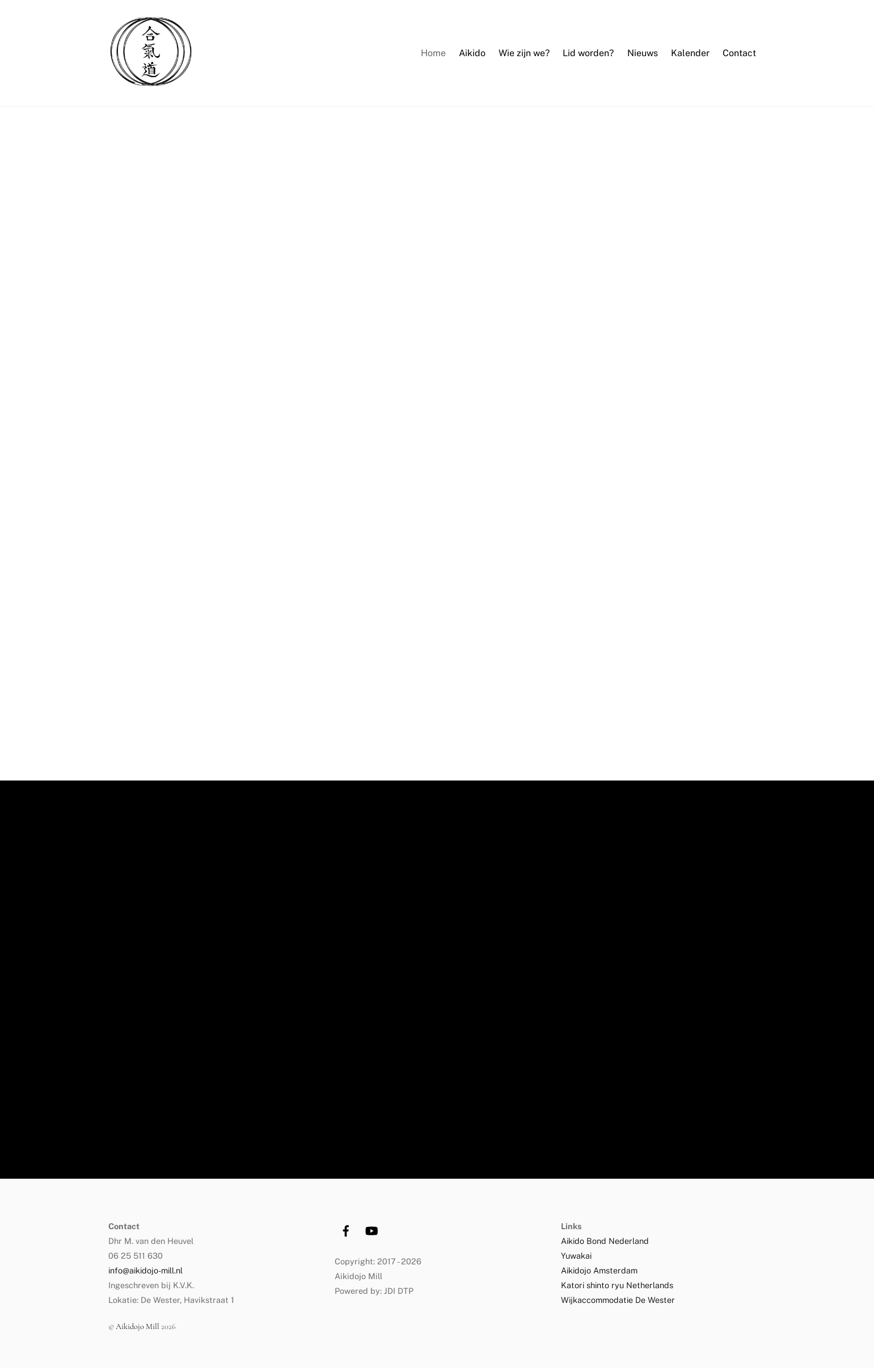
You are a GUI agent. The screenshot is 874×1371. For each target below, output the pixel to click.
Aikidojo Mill (137, 1330)
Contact (739, 54)
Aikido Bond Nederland (606, 1244)
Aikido (472, 54)
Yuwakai (576, 1259)
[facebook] (346, 1233)
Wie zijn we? (524, 54)
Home (433, 54)
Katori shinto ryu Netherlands (617, 1288)
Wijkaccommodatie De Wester (618, 1303)
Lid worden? (588, 54)
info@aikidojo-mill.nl (145, 1274)
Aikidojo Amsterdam (599, 1274)
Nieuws (642, 54)
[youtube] (371, 1233)
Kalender (690, 54)
